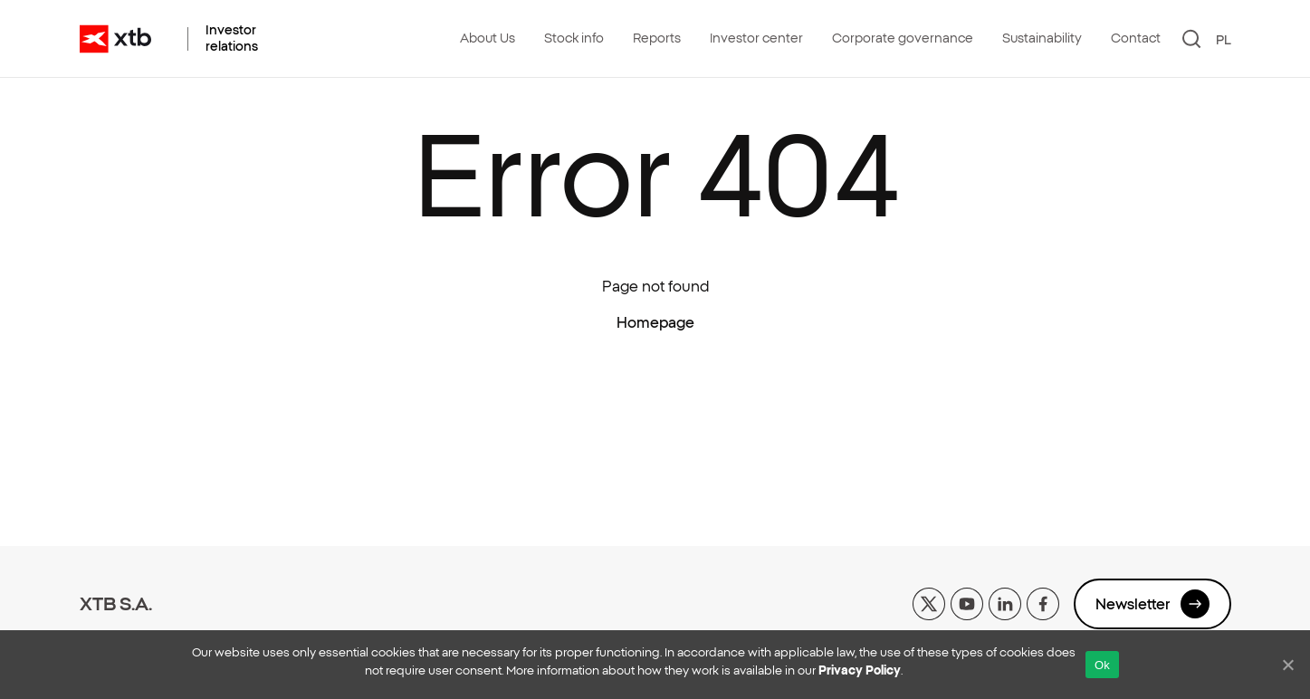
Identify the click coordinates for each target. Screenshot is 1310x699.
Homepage (655, 322)
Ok (1102, 665)
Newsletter (1152, 603)
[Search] (1191, 39)
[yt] (967, 602)
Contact (1136, 38)
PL (1223, 40)
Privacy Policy (859, 670)
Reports (657, 38)
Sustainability (1042, 38)
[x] (929, 602)
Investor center (756, 38)
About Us (487, 38)
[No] (1287, 665)
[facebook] (1043, 602)
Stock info (574, 38)
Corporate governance (902, 38)
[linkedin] (1005, 602)
